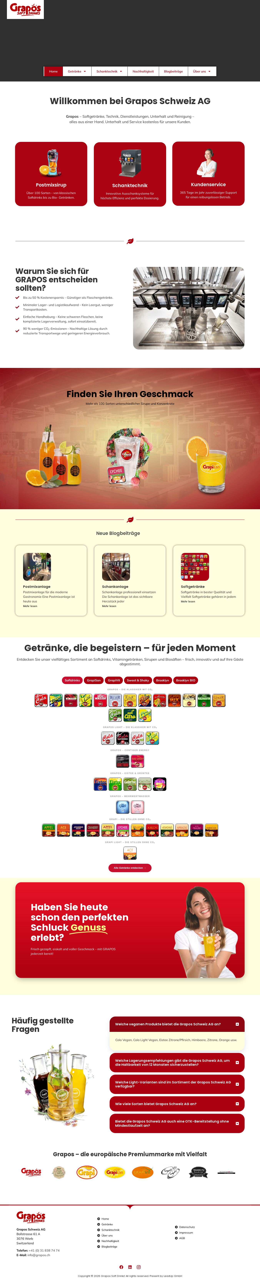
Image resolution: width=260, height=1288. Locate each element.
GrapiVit (114, 685)
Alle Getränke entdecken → (130, 872)
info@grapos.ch (39, 1262)
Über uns (202, 71)
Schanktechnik (109, 71)
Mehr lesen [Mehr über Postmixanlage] (30, 610)
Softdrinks (71, 685)
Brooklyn (163, 685)
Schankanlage (115, 591)
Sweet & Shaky (138, 685)
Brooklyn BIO (186, 685)
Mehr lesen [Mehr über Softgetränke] (188, 606)
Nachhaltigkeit (143, 71)
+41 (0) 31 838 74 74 (44, 1257)
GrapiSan (93, 685)
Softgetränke (193, 591)
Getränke (77, 71)
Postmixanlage (36, 591)
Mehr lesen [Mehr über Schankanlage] (109, 610)
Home (53, 71)
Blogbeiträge (173, 71)
